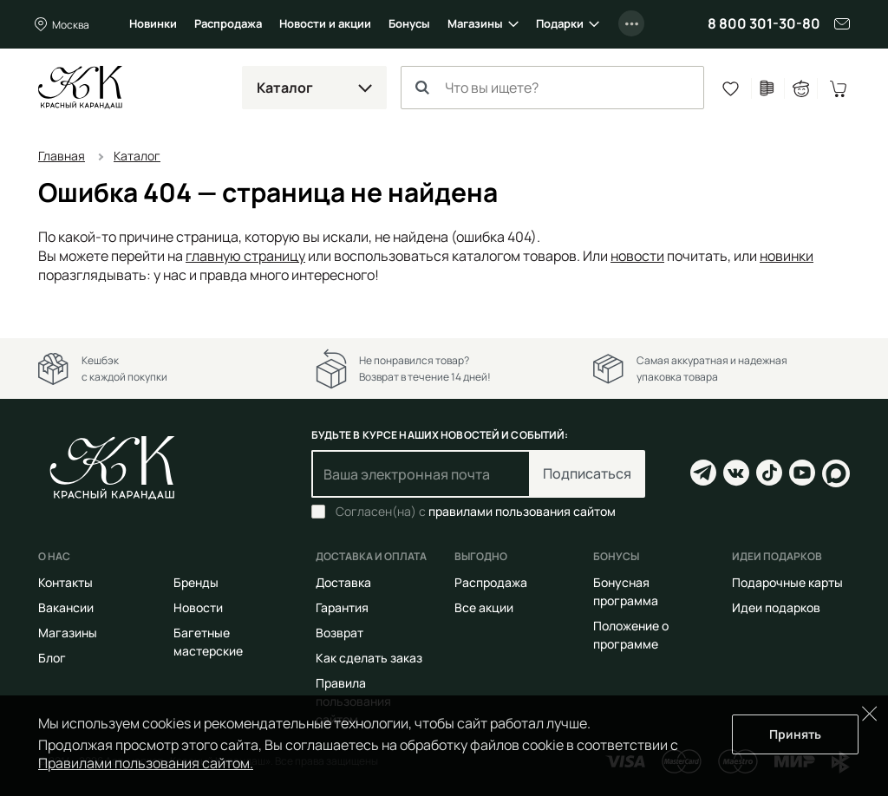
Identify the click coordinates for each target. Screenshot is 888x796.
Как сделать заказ (369, 657)
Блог (52, 657)
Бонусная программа (625, 591)
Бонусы (409, 23)
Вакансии (66, 607)
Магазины (475, 23)
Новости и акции (325, 23)
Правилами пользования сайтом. (145, 763)
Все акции (483, 607)
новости (637, 255)
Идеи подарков (776, 607)
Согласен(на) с (476, 512)
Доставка (343, 582)
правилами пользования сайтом (522, 511)
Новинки (153, 23)
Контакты (65, 582)
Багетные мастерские (208, 641)
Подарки (560, 23)
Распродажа (228, 23)
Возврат (339, 632)
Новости (198, 607)
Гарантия (342, 607)
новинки (786, 255)
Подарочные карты (787, 582)
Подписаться (587, 473)
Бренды (196, 582)
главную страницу (245, 255)
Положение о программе (631, 634)
